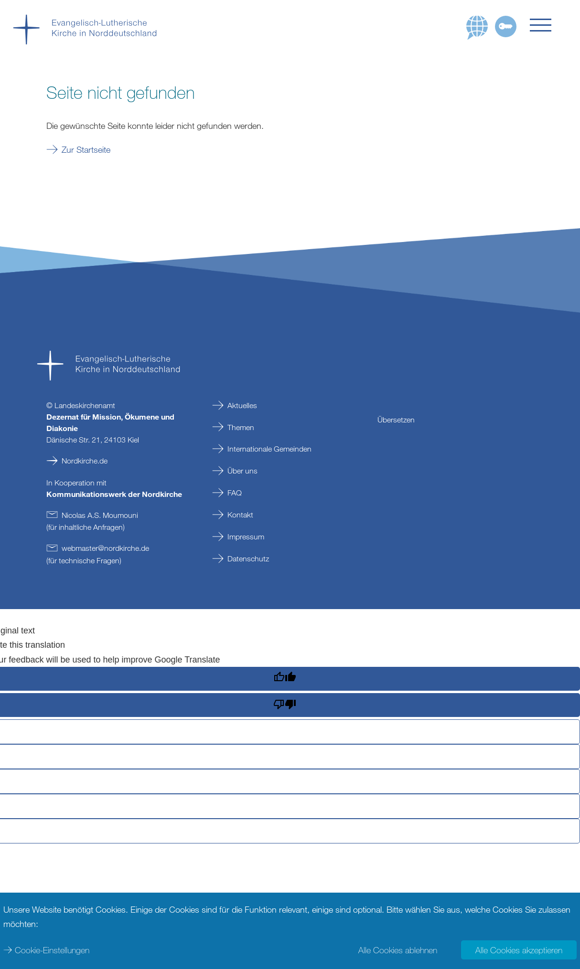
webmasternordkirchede (105, 548)
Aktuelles (242, 405)
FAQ (234, 492)
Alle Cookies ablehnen (397, 950)
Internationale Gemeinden (269, 448)
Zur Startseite (86, 149)
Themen (240, 427)
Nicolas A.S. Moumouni (100, 515)
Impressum (245, 536)
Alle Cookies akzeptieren (518, 950)
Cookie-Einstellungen (52, 950)
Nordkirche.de (84, 460)
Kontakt (240, 514)
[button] (548, 25)
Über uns (242, 470)
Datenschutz (248, 558)
